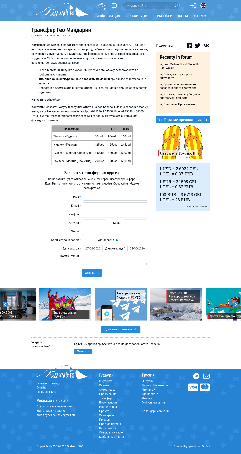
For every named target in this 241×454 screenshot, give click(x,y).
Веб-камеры (107, 428)
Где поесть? (150, 394)
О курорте (105, 381)
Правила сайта (46, 392)
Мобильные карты (111, 436)
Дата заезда (72, 248)
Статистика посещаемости (54, 406)
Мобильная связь (153, 402)
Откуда (75, 223)
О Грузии (147, 381)
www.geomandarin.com (65, 62)
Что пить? (148, 389)
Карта (183, 16)
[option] (183, 141)
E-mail (76, 205)
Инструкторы (108, 406)
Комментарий (70, 256)
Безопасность (108, 402)
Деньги (147, 398)
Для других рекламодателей (56, 415)
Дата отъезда (115, 248)
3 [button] (190, 157)
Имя (77, 197)
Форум (200, 16)
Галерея (104, 419)
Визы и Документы (155, 385)
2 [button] (187, 157)
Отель (76, 231)
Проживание (107, 394)
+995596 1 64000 (102, 111)
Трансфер (105, 398)
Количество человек (66, 240)
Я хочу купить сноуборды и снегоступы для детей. (180, 96)
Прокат (104, 411)
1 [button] (184, 157)
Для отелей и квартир (51, 410)
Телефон (74, 214)
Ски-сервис (107, 415)
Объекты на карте (111, 432)
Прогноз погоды (110, 424)
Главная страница (48, 383)
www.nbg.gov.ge (193, 206)
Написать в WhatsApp (45, 99)
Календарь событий (155, 411)
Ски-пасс (105, 385)
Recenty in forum (176, 57)
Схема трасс (107, 389)
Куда (117, 223)
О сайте (42, 387)
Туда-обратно (105, 240)
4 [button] (192, 157)
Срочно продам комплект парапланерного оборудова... (179, 86)
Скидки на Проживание (177, 104)
